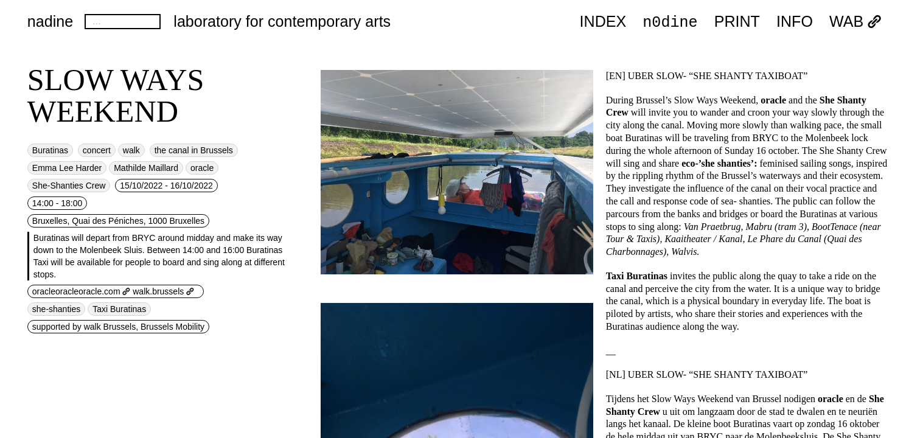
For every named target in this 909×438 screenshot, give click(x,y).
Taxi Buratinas (119, 309)
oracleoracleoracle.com (81, 291)
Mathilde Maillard (146, 168)
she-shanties (56, 309)
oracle (202, 168)
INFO (794, 21)
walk (131, 150)
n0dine (670, 21)
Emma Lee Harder (67, 168)
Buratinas (50, 150)
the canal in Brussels (194, 150)
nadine (50, 21)
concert (97, 150)
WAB (855, 21)
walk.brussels (163, 291)
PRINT (737, 21)
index (603, 21)
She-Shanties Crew (69, 185)
